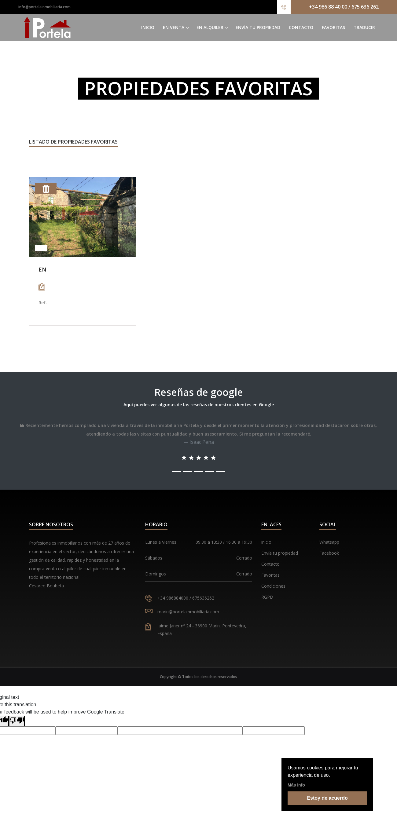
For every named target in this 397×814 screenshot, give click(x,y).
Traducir (364, 27)
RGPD (267, 597)
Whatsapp (329, 542)
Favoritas (333, 27)
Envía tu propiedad (258, 27)
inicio (266, 542)
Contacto (301, 27)
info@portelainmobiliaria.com (44, 6)
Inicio (147, 27)
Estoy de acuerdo (327, 798)
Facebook (329, 553)
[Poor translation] (17, 721)
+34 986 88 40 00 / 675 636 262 (344, 6)
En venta (173, 27)
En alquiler (210, 27)
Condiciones (273, 586)
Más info (296, 785)
